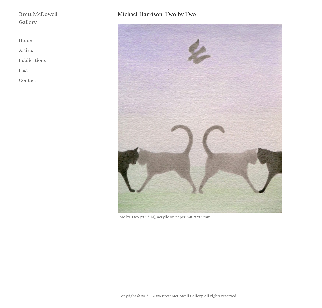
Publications (32, 60)
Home (25, 40)
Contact (27, 80)
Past (23, 70)
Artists (26, 50)
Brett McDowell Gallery (182, 296)
